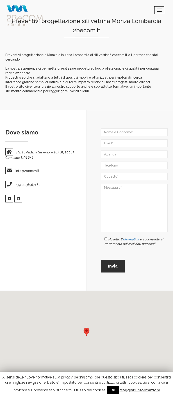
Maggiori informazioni (140, 390)
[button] (86, 332)
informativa (130, 239)
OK (113, 390)
